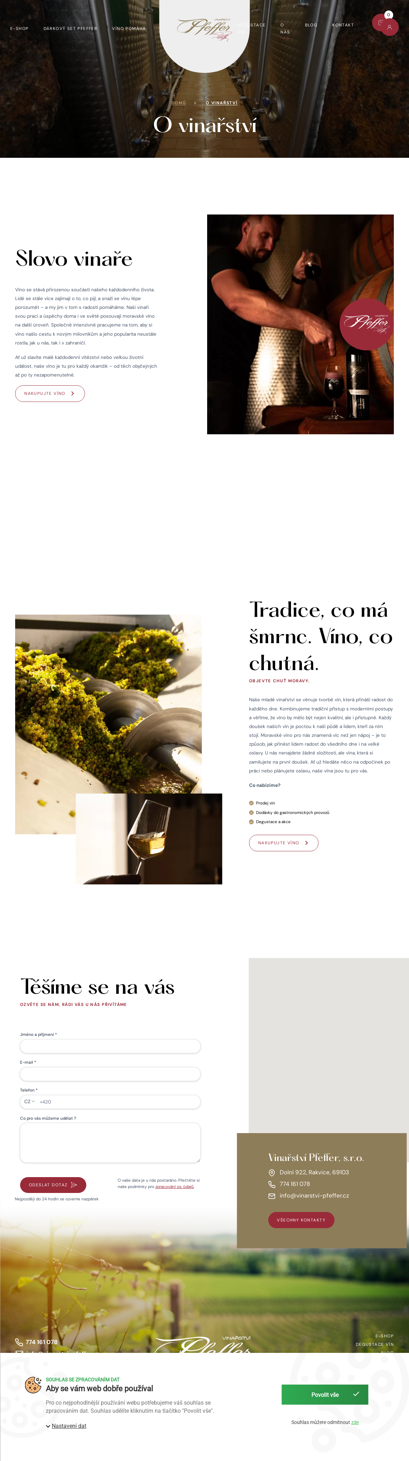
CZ (27, 1102)
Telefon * (29, 1090)
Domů (179, 103)
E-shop (19, 28)
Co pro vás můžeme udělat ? (48, 1118)
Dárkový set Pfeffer (71, 28)
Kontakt (343, 25)
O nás (285, 28)
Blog (311, 25)
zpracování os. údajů (174, 1186)
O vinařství (221, 103)
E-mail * (28, 1062)
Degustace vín (251, 28)
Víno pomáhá (129, 28)
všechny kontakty (301, 1220)
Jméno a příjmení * (38, 1034)
